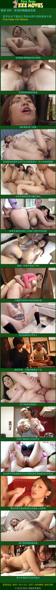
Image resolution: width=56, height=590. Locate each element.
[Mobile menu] (2, 4)
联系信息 (7, 584)
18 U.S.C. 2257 (26, 584)
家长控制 (49, 584)
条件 (15, 584)
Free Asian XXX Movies (15, 19)
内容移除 (39, 584)
